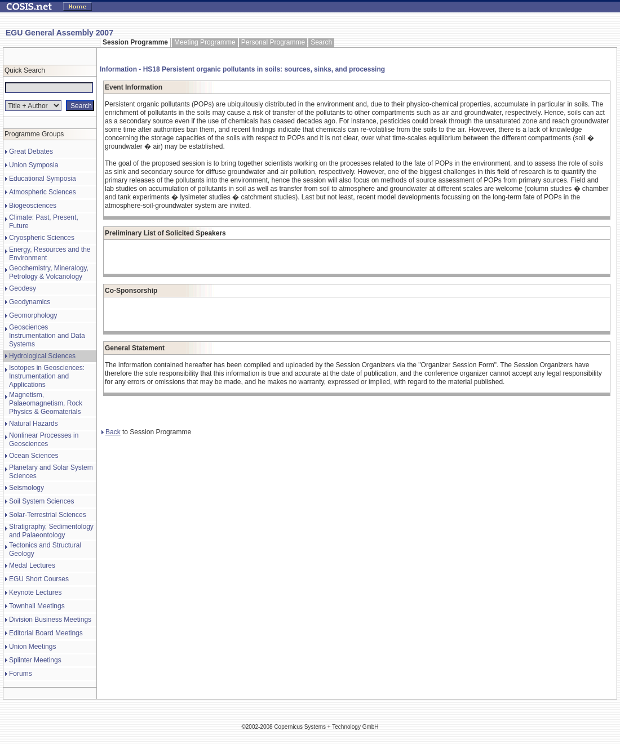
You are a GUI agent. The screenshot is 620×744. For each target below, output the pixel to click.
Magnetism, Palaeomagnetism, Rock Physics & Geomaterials (45, 403)
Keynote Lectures (35, 592)
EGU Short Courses (39, 579)
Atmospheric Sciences (42, 192)
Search (321, 42)
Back (111, 432)
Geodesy (22, 288)
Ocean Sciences (33, 456)
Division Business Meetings (50, 619)
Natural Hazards (33, 423)
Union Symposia (33, 165)
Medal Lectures (32, 565)
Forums (20, 674)
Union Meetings (32, 647)
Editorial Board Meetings (46, 633)
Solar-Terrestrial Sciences (47, 515)
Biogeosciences (32, 206)
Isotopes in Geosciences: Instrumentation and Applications (47, 376)
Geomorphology (33, 315)
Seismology (26, 488)
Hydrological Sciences (42, 356)
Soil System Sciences (41, 501)
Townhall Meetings (37, 606)
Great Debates (31, 151)
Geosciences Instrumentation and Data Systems (47, 335)
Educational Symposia (42, 178)
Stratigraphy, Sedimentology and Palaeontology (51, 531)
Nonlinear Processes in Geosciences (43, 439)
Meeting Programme (205, 42)
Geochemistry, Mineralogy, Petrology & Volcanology (48, 272)
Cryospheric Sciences (41, 238)
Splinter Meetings (35, 660)
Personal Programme (273, 42)
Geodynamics (29, 302)
